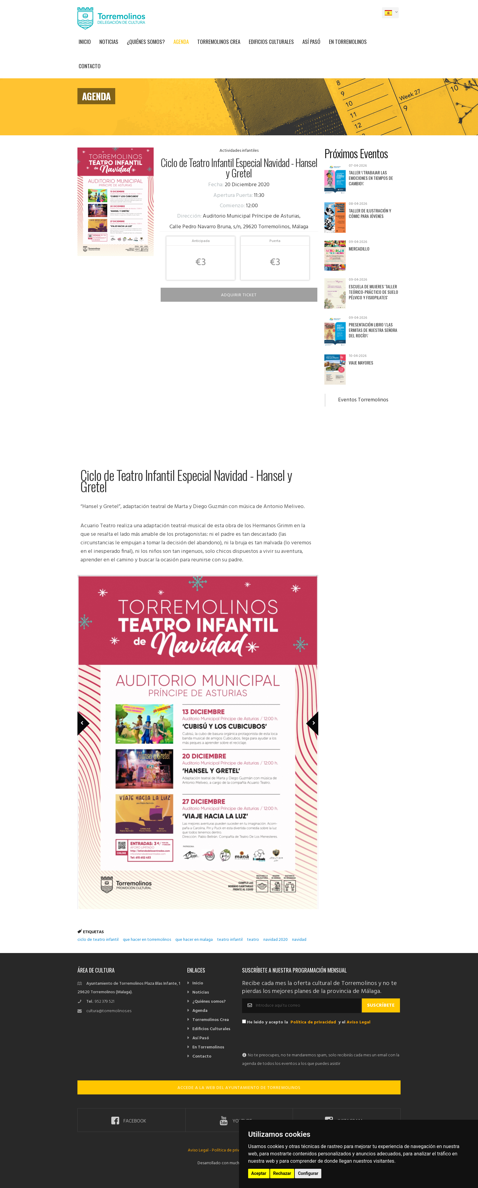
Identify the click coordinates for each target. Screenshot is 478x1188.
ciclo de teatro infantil (98, 939)
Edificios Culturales (271, 41)
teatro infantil (230, 939)
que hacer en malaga (194, 939)
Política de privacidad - (233, 1150)
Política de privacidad (313, 1022)
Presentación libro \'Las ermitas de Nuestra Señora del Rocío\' (373, 330)
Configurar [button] (308, 1173)
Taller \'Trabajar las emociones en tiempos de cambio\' (371, 178)
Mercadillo (359, 248)
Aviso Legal (358, 1022)
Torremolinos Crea (218, 41)
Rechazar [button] (282, 1173)
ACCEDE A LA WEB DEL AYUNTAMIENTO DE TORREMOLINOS (239, 1087)
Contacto (90, 66)
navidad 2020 (275, 939)
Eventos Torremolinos (363, 400)
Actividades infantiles (239, 150)
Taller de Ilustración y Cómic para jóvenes (370, 213)
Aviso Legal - (200, 1150)
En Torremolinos (348, 41)
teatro (253, 939)
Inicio (85, 41)
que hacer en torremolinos (147, 939)
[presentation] (288, 1039)
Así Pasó (311, 41)
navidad (299, 939)
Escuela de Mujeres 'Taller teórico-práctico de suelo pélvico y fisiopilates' (373, 292)
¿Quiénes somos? (146, 41)
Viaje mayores (361, 362)
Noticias (108, 41)
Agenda (181, 41)
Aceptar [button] (258, 1173)
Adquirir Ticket (239, 295)
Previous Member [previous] (93, 714)
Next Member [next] (309, 714)
